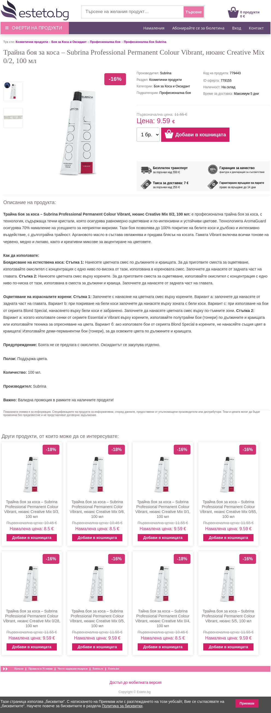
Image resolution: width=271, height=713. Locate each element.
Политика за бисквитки (122, 706)
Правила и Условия (40, 668)
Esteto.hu (113, 668)
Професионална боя (105, 41)
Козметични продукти (32, 41)
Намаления (154, 28)
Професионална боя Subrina (145, 41)
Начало (18, 668)
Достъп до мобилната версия (136, 682)
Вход (236, 28)
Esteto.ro (98, 668)
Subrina (39, 386)
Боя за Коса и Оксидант (69, 41)
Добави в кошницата (31, 537)
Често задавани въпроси (73, 668)
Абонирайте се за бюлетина (198, 28)
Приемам (247, 703)
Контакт (256, 28)
